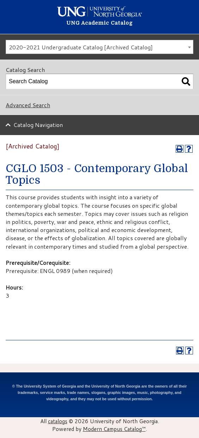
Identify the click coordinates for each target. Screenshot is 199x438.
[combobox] (99, 47)
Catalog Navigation (38, 125)
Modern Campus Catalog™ (114, 429)
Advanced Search (28, 105)
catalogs (57, 421)
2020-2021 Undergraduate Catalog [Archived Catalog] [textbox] (81, 47)
